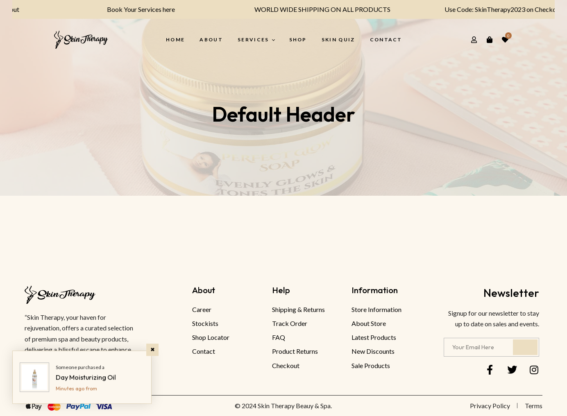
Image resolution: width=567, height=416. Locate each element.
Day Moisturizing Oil (86, 377)
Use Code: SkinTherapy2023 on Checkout (492, 9)
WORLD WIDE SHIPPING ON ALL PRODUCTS (312, 9)
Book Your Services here (131, 9)
